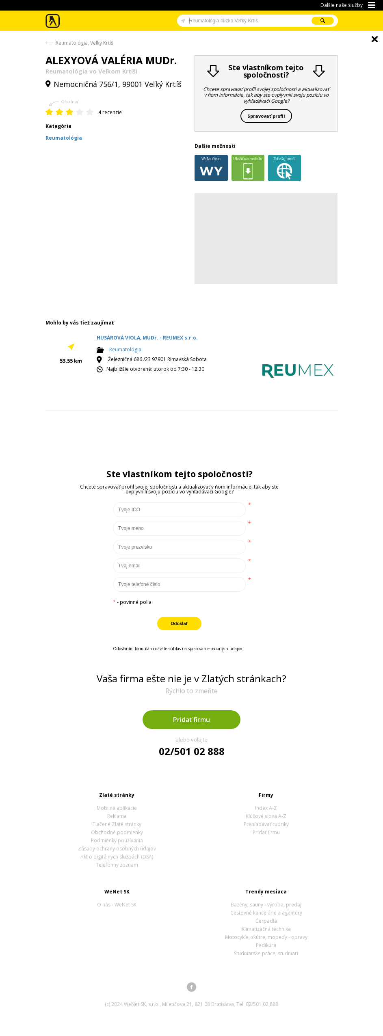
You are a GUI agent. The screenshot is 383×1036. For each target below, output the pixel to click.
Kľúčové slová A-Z (266, 816)
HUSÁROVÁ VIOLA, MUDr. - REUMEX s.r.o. (147, 337)
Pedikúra (266, 945)
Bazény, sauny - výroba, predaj (266, 904)
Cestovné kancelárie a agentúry (266, 912)
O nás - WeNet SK (116, 904)
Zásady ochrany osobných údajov (117, 848)
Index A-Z (266, 808)
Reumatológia (125, 349)
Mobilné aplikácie (117, 808)
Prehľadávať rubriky (266, 824)
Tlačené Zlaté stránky (117, 824)
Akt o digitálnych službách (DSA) (116, 856)
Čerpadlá (266, 920)
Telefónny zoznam (117, 864)
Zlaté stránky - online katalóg (53, 21)
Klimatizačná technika (266, 929)
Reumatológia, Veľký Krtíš (84, 42)
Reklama (117, 816)
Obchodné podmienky (117, 832)
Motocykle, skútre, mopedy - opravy (266, 937)
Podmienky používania (117, 840)
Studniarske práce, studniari (266, 953)
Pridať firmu (191, 719)
